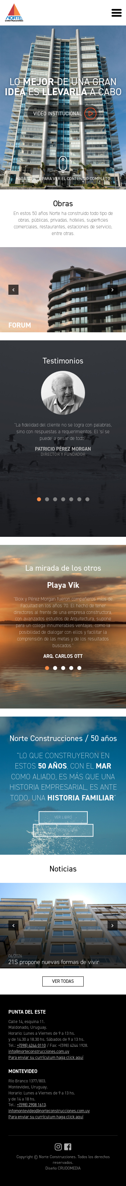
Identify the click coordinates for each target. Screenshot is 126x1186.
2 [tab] (47, 499)
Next (113, 289)
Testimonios (63, 360)
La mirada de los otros (63, 568)
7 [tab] (87, 499)
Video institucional (64, 113)
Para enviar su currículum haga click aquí (45, 1057)
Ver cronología (63, 830)
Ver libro (63, 817)
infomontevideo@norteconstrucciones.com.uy (49, 1111)
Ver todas (63, 981)
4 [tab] (63, 499)
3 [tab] (55, 499)
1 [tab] (39, 499)
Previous (13, 289)
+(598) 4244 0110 (31, 1045)
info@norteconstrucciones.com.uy (38, 1051)
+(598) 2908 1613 (31, 1105)
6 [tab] (79, 499)
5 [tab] (71, 499)
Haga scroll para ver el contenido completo (63, 176)
